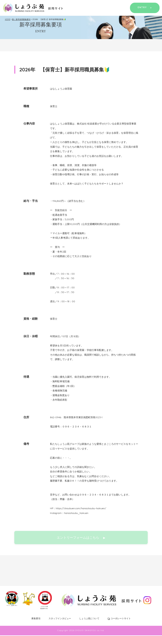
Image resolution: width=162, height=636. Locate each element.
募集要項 (35, 619)
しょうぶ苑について (89, 619)
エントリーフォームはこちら (81, 540)
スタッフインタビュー (60, 619)
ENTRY (143, 8)
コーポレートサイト (119, 619)
